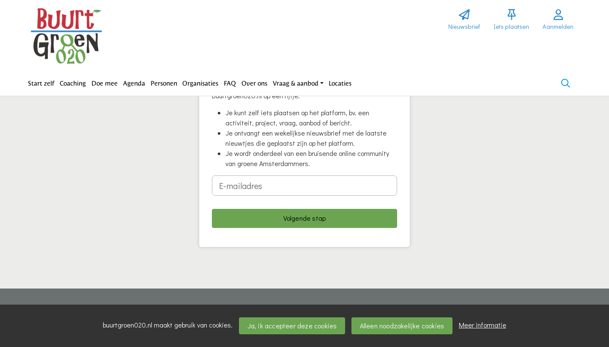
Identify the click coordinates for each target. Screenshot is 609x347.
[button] (41, 83)
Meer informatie (482, 324)
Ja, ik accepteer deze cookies (292, 325)
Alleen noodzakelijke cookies (402, 325)
